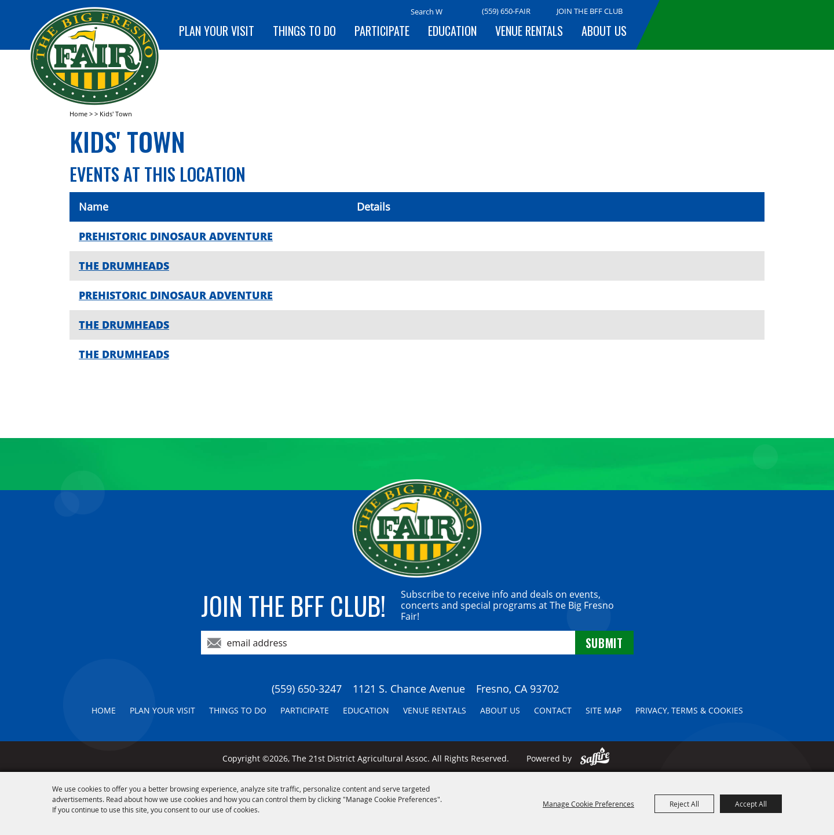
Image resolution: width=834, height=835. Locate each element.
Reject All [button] (684, 803)
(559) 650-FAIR (506, 11)
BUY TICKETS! (733, 24)
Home (78, 113)
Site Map (603, 710)
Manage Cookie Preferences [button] (588, 803)
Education (452, 30)
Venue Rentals (529, 30)
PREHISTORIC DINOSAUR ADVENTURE (176, 236)
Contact (553, 710)
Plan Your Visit (216, 30)
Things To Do (304, 30)
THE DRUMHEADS (124, 266)
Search (457, 12)
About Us (604, 30)
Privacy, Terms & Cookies (689, 710)
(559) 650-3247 (307, 689)
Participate (381, 30)
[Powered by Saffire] (595, 758)
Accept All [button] (751, 803)
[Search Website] (427, 12)
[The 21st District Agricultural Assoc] (94, 57)
